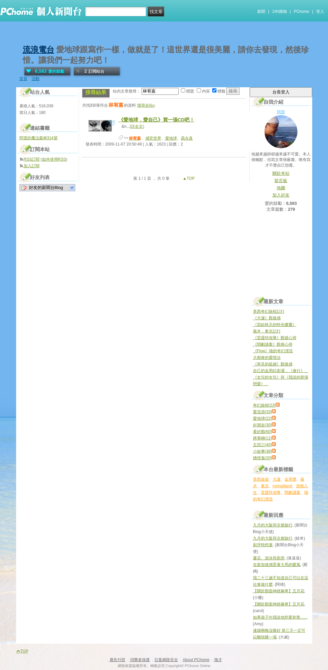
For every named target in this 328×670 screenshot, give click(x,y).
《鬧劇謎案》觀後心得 (272, 344)
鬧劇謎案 (292, 492)
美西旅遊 (261, 479)
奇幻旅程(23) (264, 405)
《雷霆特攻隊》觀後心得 (274, 337)
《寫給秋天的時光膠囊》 (274, 324)
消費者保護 (140, 659)
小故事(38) (262, 451)
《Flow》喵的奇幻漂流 (273, 351)
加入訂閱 (31, 166)
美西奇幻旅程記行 (269, 311)
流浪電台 (38, 49)
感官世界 (153, 138)
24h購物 (279, 11)
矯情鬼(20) (262, 458)
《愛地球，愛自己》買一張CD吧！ (156, 119)
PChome (301, 11)
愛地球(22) (262, 418)
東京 (265, 486)
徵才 (218, 659)
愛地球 (171, 138)
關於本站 (281, 173)
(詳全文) (137, 126)
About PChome (196, 659)
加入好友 (281, 195)
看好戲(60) (262, 431)
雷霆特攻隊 (271, 492)
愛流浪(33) (262, 412)
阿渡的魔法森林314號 (38, 138)
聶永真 (187, 138)
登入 (320, 11)
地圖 (281, 187)
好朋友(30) (262, 425)
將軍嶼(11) (262, 438)
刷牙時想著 (263, 545)
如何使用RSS (54, 159)
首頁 (23, 78)
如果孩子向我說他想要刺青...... (280, 617)
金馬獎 (290, 479)
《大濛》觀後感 (267, 318)
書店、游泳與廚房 (269, 558)
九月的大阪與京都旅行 (272, 525)
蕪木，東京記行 (267, 331)
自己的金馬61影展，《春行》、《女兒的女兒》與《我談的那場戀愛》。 (281, 377)
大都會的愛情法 (267, 357)
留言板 (280, 180)
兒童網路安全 (166, 659)
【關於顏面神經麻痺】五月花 (278, 591)
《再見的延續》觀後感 (272, 364)
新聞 (261, 11)
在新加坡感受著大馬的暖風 (276, 564)
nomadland (282, 486)
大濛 (277, 479)
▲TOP (188, 178)
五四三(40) (262, 444)
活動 (35, 78)
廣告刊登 (117, 659)
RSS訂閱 (32, 159)
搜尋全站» (146, 105)
